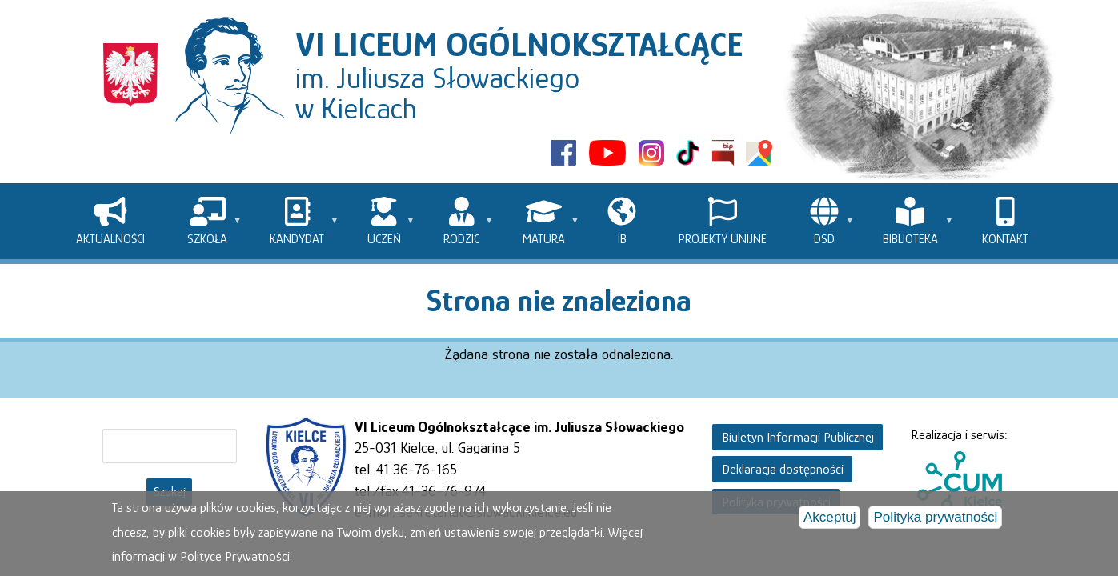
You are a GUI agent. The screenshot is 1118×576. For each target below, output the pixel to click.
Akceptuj (829, 520)
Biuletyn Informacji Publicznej (798, 437)
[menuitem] (110, 221)
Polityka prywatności (935, 520)
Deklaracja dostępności (783, 469)
